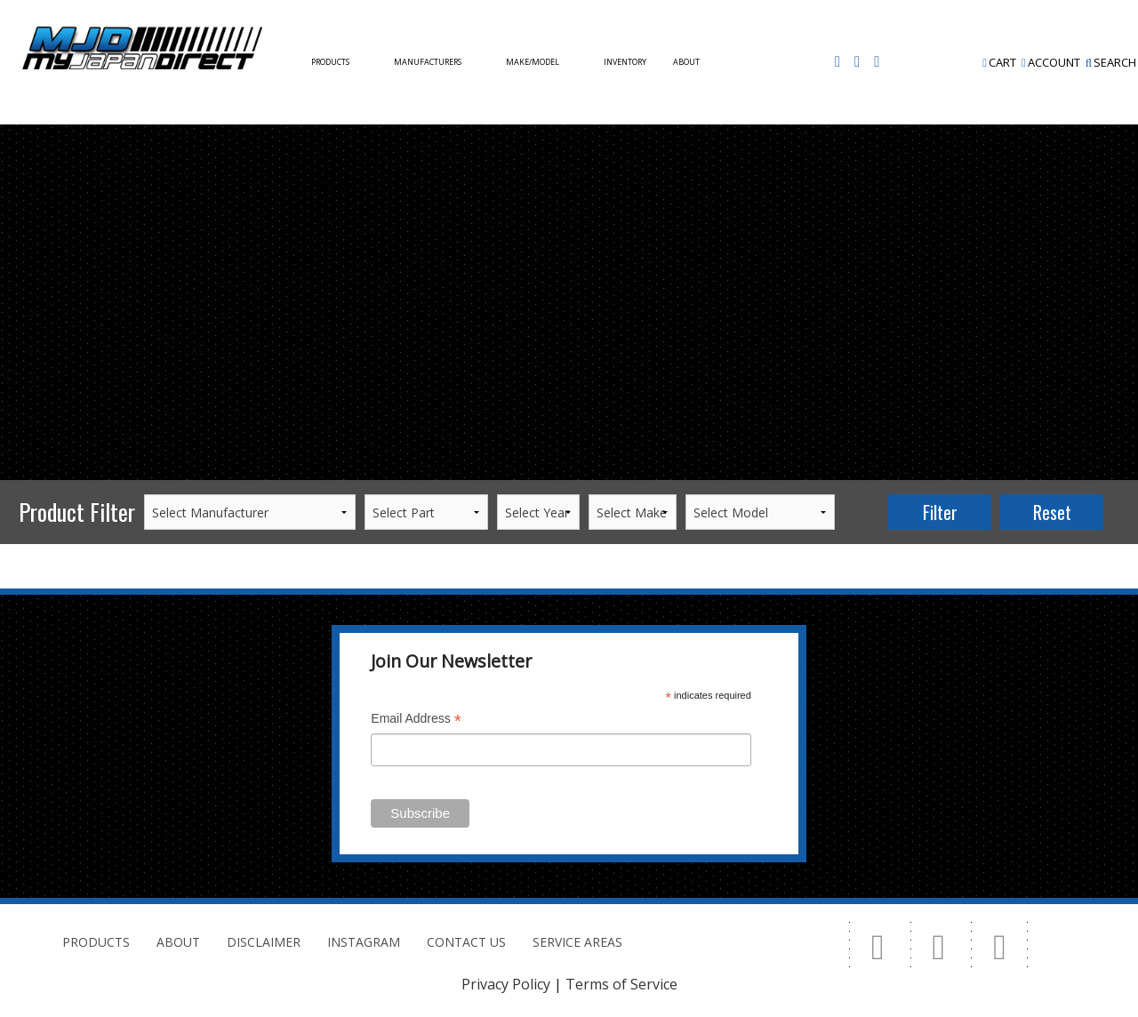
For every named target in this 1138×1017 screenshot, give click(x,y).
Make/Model (532, 62)
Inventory (625, 62)
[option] (569, 124)
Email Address (416, 720)
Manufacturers (427, 62)
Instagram (363, 941)
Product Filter (77, 511)
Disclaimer (264, 941)
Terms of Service (621, 984)
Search (1111, 62)
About (686, 62)
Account (1051, 62)
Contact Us (334, 186)
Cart (999, 62)
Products (330, 62)
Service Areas (577, 941)
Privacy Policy (505, 984)
